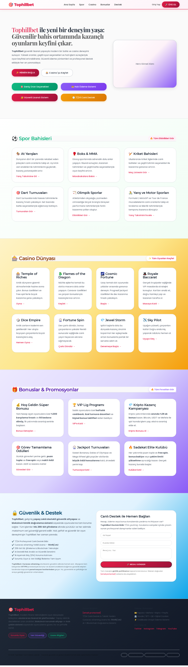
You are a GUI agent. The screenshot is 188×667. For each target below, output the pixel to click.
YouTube (172, 630)
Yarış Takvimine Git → (28, 176)
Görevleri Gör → (24, 469)
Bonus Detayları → (26, 430)
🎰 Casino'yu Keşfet (57, 72)
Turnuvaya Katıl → (82, 469)
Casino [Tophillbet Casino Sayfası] (92, 4)
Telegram (161, 630)
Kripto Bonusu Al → (139, 430)
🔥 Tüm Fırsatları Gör (162, 389)
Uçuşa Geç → (150, 338)
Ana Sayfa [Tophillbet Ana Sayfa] (69, 4)
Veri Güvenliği (37, 637)
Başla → (105, 303)
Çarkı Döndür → (66, 346)
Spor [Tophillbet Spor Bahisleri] (81, 4)
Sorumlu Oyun (17, 637)
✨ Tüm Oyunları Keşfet (161, 258)
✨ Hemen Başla (25, 72)
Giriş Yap (156, 4)
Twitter (138, 630)
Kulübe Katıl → (136, 469)
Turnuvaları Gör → (26, 211)
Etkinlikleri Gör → (81, 215)
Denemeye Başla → (111, 346)
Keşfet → (63, 303)
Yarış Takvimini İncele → (141, 215)
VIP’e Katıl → (79, 423)
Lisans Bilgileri (57, 637)
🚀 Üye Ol (170, 4)
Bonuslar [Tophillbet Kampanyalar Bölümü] (105, 4)
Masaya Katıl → (151, 303)
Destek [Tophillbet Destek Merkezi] (118, 4)
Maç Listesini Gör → (139, 172)
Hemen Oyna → (24, 342)
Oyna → (20, 303)
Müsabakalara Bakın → (84, 176)
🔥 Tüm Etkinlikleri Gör (162, 138)
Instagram (149, 630)
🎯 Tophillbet (21, 4)
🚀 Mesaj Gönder (136, 566)
